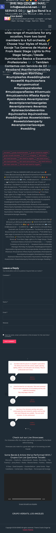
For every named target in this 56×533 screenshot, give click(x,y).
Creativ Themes (28, 529)
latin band (42, 155)
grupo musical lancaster (20, 152)
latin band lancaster (10, 158)
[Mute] (47, 499)
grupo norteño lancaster (12, 155)
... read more (36, 369)
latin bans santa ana (10, 164)
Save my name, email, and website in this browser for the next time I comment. (27, 335)
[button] (2, 6)
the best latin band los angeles (30, 164)
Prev (6, 393)
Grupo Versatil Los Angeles (28, 504)
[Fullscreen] (49, 499)
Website (5, 323)
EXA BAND (16, 16)
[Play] (6, 499)
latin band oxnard (42, 158)
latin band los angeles (26, 158)
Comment (6, 275)
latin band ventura (44, 161)
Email (5, 312)
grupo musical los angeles (39, 152)
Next (50, 393)
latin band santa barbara (27, 161)
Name (5, 302)
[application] (28, 486)
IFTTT (25, 155)
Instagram (32, 155)
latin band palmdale (10, 161)
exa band (7, 152)
